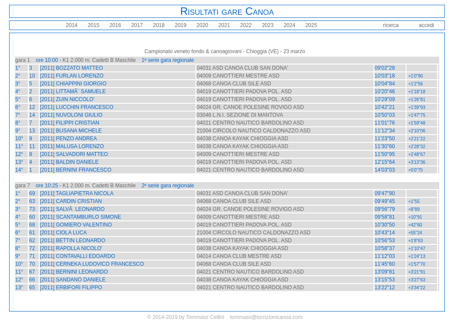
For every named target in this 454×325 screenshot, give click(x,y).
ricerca (391, 25)
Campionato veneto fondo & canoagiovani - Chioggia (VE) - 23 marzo (225, 51)
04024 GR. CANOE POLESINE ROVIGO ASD (250, 107)
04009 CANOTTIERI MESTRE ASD (238, 76)
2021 (223, 25)
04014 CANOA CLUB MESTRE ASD (239, 256)
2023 (266, 25)
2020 (201, 25)
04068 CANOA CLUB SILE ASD (234, 84)
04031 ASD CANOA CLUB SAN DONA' (242, 68)
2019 (179, 25)
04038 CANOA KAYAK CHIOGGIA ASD (242, 138)
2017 (136, 25)
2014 (71, 25)
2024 (288, 25)
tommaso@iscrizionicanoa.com (266, 317)
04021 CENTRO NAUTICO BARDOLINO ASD (250, 123)
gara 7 (22, 186)
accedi (426, 25)
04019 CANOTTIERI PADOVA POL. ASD (244, 91)
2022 (245, 25)
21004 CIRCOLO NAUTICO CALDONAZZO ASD (253, 131)
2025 (310, 25)
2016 (114, 25)
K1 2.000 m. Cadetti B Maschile (99, 60)
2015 (92, 25)
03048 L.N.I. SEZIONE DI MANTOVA (240, 115)
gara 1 (22, 60)
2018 (158, 25)
